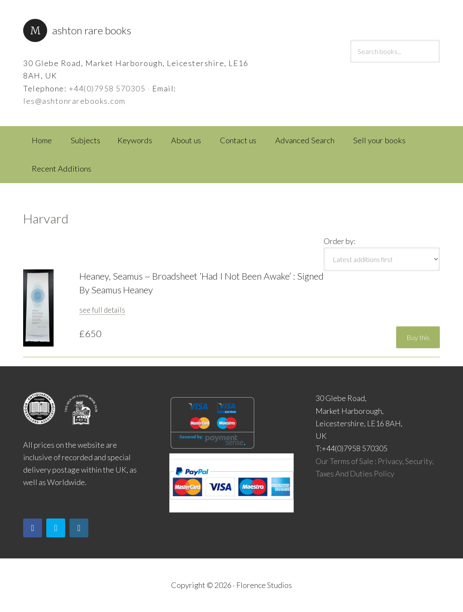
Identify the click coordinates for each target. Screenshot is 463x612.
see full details (102, 309)
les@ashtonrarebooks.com (74, 101)
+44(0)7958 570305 (107, 88)
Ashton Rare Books (91, 30)
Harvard (46, 218)
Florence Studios (264, 585)
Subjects (85, 140)
